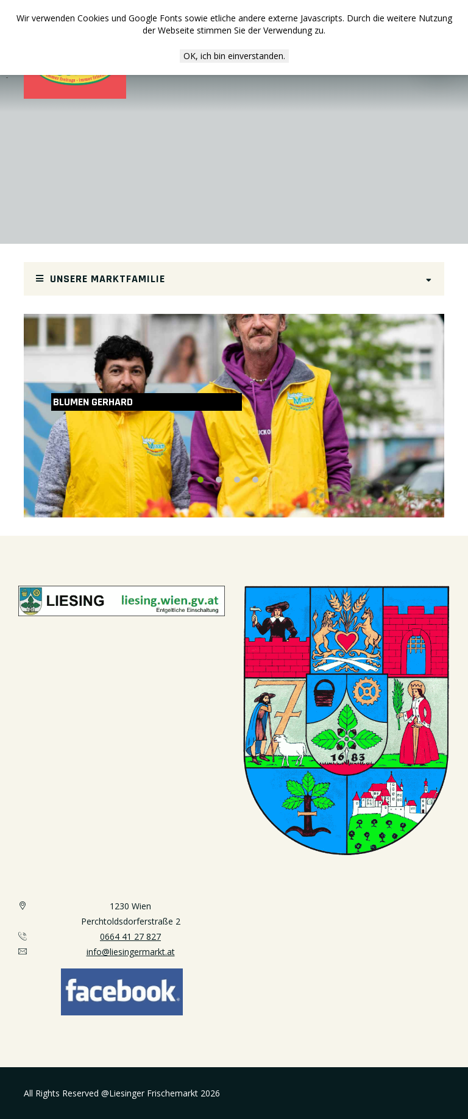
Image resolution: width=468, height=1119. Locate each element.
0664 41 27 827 (130, 936)
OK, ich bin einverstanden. (234, 56)
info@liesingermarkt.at (131, 951)
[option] (234, 415)
